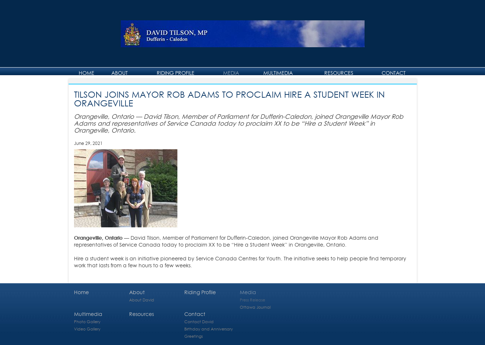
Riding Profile (175, 73)
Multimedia (278, 73)
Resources (338, 73)
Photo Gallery (87, 321)
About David (141, 299)
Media (231, 73)
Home (86, 73)
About (119, 73)
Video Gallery (87, 328)
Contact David (199, 321)
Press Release (252, 299)
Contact (394, 73)
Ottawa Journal (255, 307)
